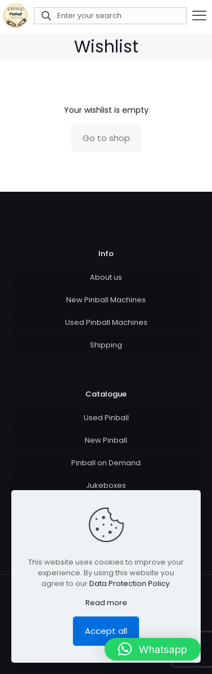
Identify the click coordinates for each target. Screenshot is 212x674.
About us (106, 277)
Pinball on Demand (106, 462)
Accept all (106, 631)
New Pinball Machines (106, 299)
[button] (153, 649)
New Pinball (106, 440)
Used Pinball (106, 417)
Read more (106, 602)
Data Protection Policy (129, 583)
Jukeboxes (106, 485)
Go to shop (106, 138)
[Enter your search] (110, 15)
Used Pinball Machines (106, 322)
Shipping (106, 345)
